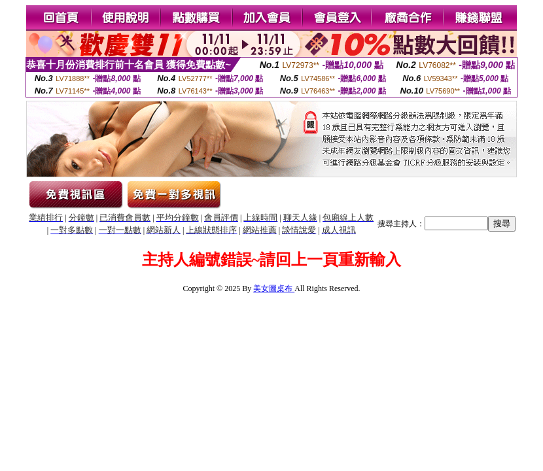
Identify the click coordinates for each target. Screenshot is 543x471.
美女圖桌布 (273, 288)
